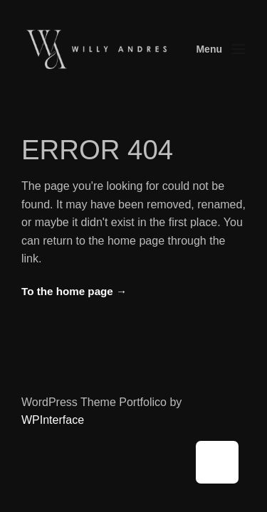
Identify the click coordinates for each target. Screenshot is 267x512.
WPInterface (52, 420)
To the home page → (74, 291)
